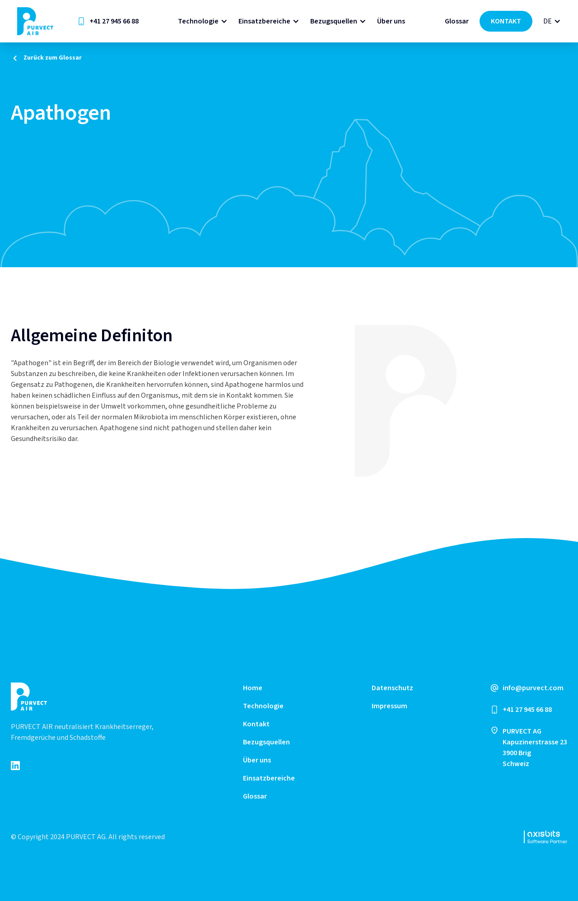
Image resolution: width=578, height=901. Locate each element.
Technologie (198, 21)
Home (252, 688)
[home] (35, 21)
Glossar (457, 21)
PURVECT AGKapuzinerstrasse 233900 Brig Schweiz (535, 747)
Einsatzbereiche (264, 21)
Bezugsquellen (333, 21)
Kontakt (256, 724)
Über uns (391, 21)
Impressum (389, 706)
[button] (203, 21)
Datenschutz (392, 688)
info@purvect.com (533, 688)
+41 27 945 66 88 (114, 21)
